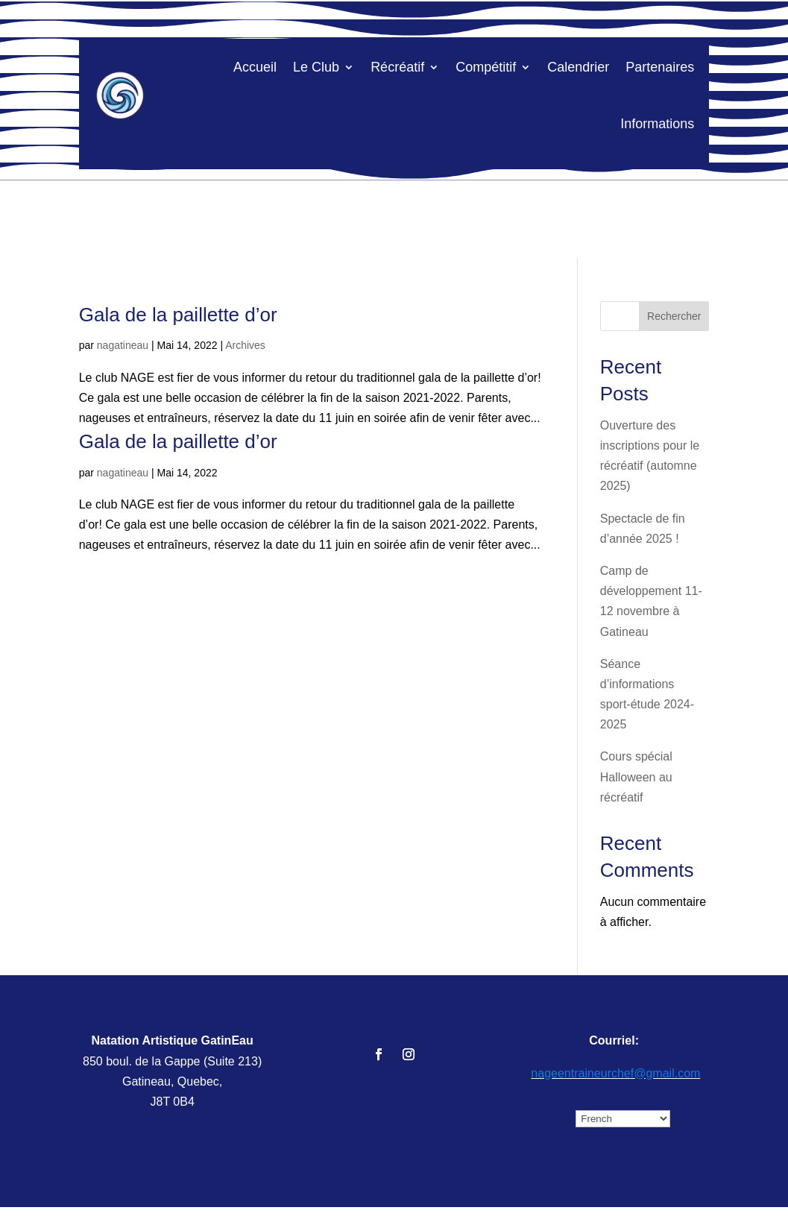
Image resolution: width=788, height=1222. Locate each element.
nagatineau (122, 345)
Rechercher (674, 316)
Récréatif (397, 67)
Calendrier (578, 67)
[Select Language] (623, 1118)
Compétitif (486, 67)
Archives (245, 345)
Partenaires (659, 67)
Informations (657, 123)
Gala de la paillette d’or (178, 314)
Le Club (316, 67)
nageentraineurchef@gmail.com (615, 1073)
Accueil (255, 67)
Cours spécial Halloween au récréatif (636, 776)
